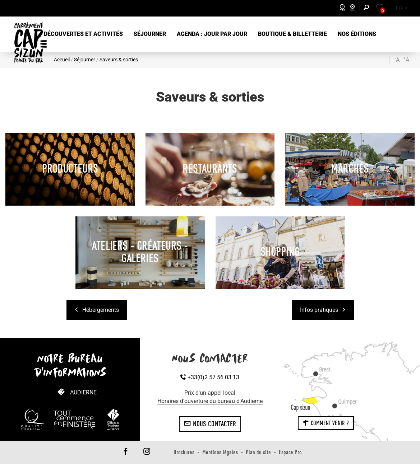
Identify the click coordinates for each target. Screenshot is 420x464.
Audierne (83, 392)
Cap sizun (300, 407)
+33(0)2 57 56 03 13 (209, 377)
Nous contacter (210, 424)
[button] (83, 34)
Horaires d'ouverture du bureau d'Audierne (210, 401)
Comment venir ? (326, 423)
